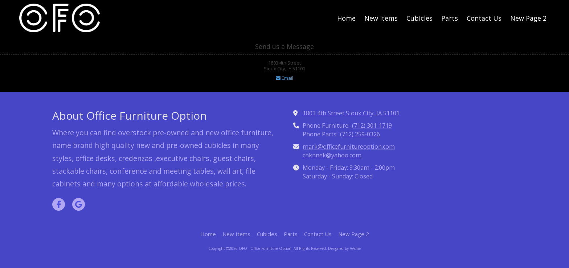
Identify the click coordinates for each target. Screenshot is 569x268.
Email (284, 78)
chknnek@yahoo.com (332, 155)
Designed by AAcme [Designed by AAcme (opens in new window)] (344, 248)
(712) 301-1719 (372, 125)
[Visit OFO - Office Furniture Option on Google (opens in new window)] (78, 204)
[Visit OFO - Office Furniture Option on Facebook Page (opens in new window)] (58, 204)
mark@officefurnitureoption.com (349, 147)
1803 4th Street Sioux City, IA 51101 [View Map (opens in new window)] (351, 113)
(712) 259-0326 (360, 134)
